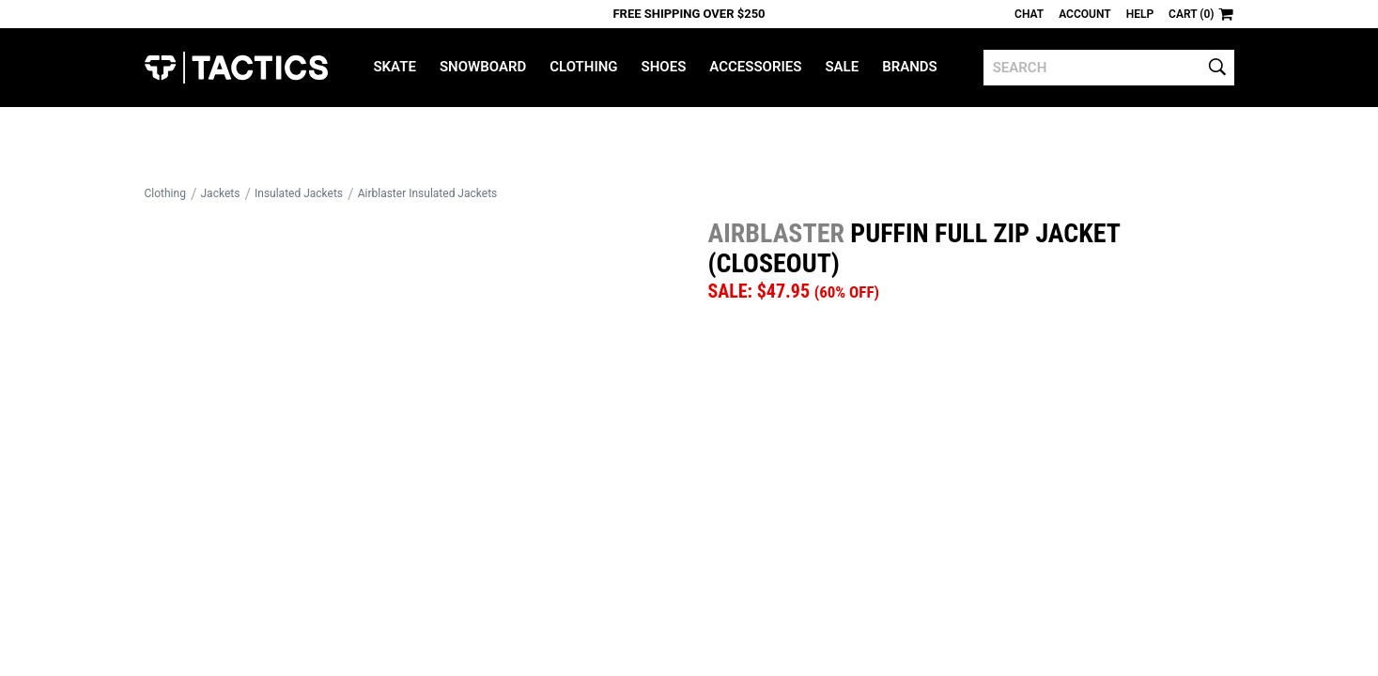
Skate (394, 66)
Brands (909, 66)
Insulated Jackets (299, 193)
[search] (1108, 67)
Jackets (220, 193)
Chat (1029, 14)
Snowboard (483, 66)
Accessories (755, 66)
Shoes (664, 66)
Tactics (236, 67)
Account (1084, 14)
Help (1139, 14)
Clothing (583, 66)
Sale (842, 66)
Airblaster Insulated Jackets (428, 193)
